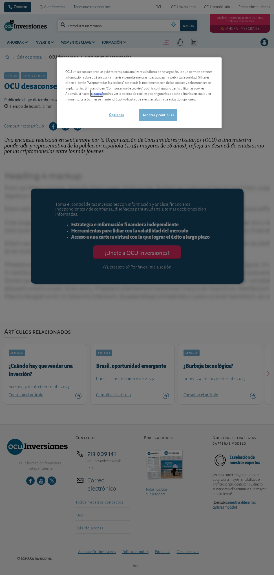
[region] (139, 92)
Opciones (116, 114)
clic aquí (97, 93)
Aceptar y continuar (158, 114)
